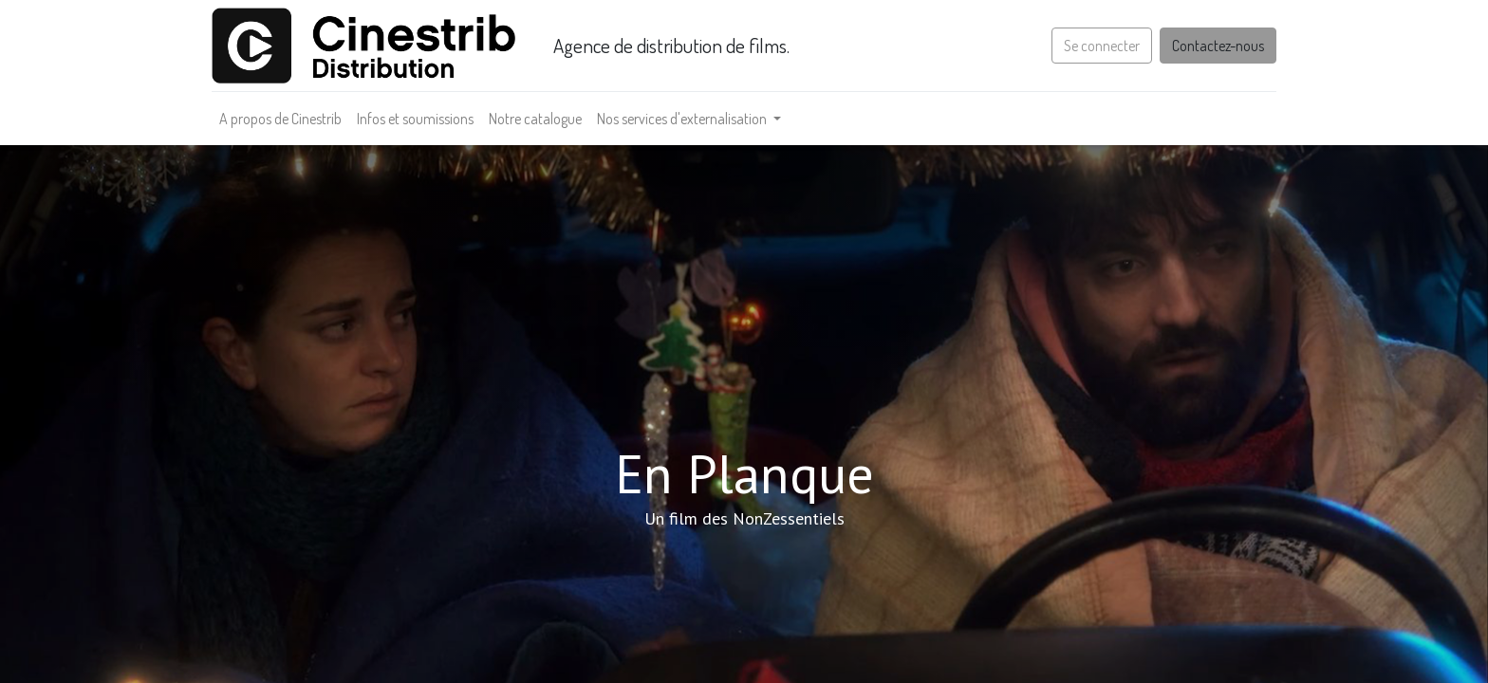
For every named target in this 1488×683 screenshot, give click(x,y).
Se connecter (1096, 45)
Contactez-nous (1212, 45)
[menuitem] (286, 119)
